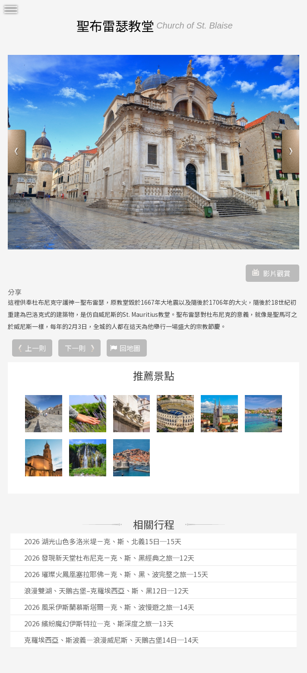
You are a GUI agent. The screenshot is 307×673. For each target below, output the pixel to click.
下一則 (75, 348)
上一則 (35, 348)
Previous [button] (17, 152)
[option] (153, 152)
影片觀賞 (277, 273)
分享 (15, 292)
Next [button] (289, 152)
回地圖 (130, 348)
